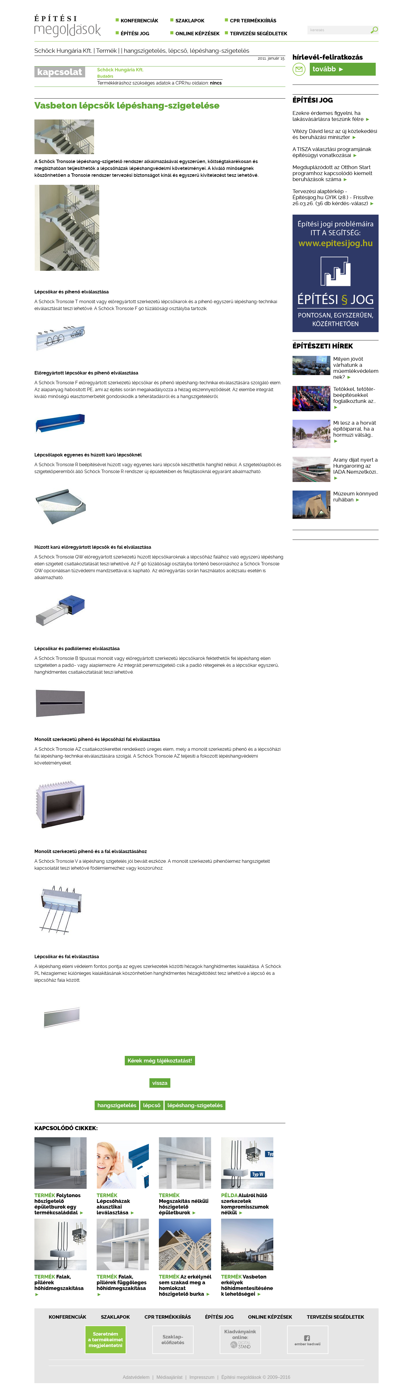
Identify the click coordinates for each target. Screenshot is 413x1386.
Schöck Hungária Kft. (63, 50)
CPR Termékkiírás (168, 1317)
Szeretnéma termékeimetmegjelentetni (105, 1339)
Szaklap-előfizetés (172, 1339)
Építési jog (135, 33)
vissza (159, 1083)
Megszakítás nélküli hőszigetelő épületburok (184, 1207)
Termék (106, 50)
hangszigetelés (144, 50)
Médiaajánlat (169, 1377)
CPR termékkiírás (253, 20)
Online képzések (198, 33)
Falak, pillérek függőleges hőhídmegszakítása (122, 1282)
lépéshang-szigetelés (219, 50)
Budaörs (105, 76)
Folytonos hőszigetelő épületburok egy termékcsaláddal (57, 1204)
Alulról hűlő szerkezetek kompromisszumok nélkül (245, 1204)
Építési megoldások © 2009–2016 (255, 1377)
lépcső (177, 50)
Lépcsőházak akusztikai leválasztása (113, 1207)
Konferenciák (139, 20)
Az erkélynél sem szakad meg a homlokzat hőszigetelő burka (185, 1285)
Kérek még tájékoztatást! (160, 1060)
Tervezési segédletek (258, 33)
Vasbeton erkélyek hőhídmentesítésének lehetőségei (247, 1285)
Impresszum (201, 1377)
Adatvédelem (136, 1377)
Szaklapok (190, 20)
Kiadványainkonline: (240, 1339)
